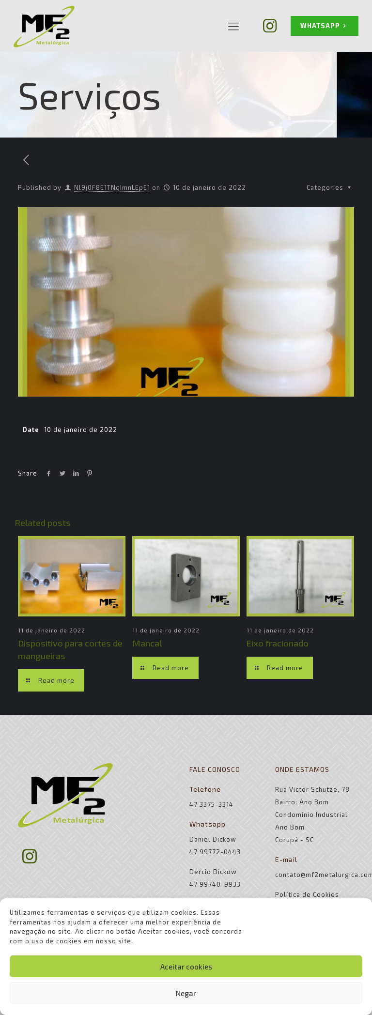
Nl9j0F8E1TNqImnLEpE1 (112, 187)
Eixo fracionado (278, 643)
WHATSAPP (324, 26)
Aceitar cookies (186, 966)
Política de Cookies (307, 894)
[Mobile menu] (233, 25)
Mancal (147, 643)
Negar (186, 993)
